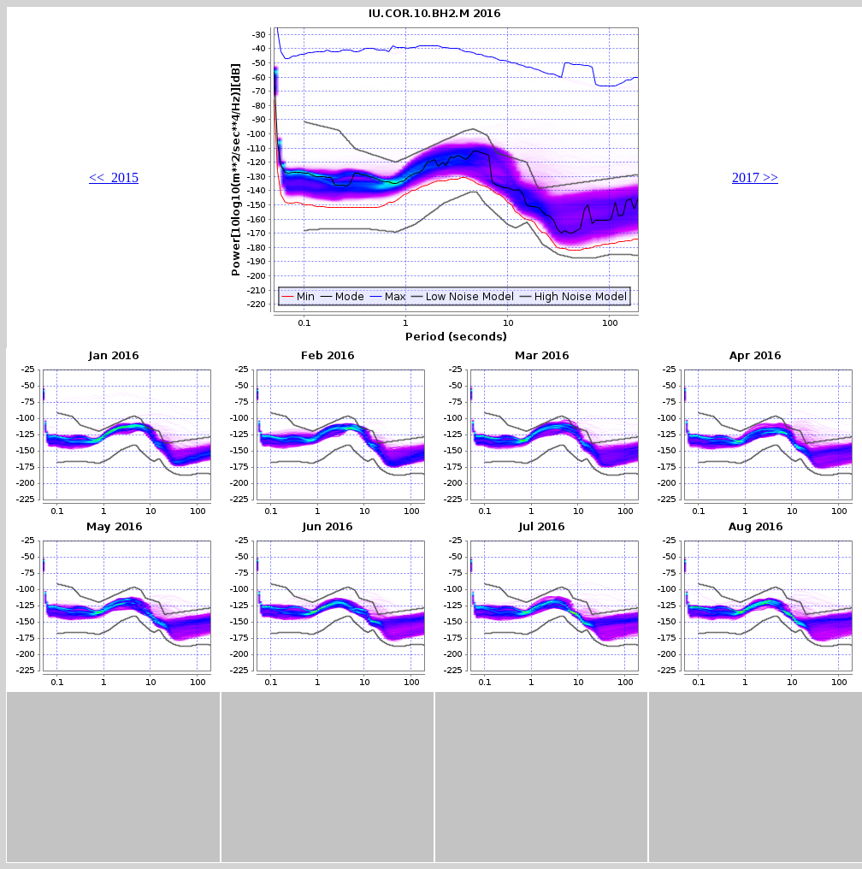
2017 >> (755, 177)
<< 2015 (114, 177)
